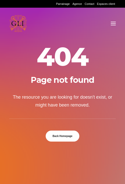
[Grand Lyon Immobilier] (18, 23)
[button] (113, 23)
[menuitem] (63, 4)
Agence (77, 3)
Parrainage (63, 3)
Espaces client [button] (106, 3)
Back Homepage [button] (62, 136)
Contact (89, 3)
